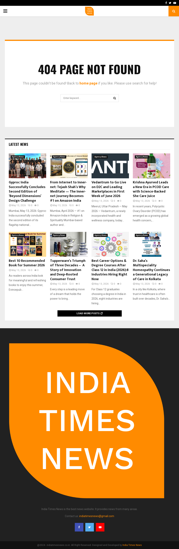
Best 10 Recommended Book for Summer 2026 (27, 263)
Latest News (18, 144)
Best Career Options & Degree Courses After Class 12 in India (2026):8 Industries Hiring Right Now (110, 270)
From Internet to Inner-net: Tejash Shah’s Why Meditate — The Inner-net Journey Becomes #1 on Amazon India (68, 191)
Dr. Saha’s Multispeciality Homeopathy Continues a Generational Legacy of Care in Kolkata (151, 270)
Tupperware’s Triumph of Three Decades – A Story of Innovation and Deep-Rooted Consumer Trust (68, 270)
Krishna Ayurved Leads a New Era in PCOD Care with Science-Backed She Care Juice (151, 189)
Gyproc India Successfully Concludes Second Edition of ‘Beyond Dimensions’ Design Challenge (27, 191)
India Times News (132, 545)
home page (88, 83)
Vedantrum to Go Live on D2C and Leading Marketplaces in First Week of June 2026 (109, 189)
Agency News (18, 157)
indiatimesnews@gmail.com (96, 516)
